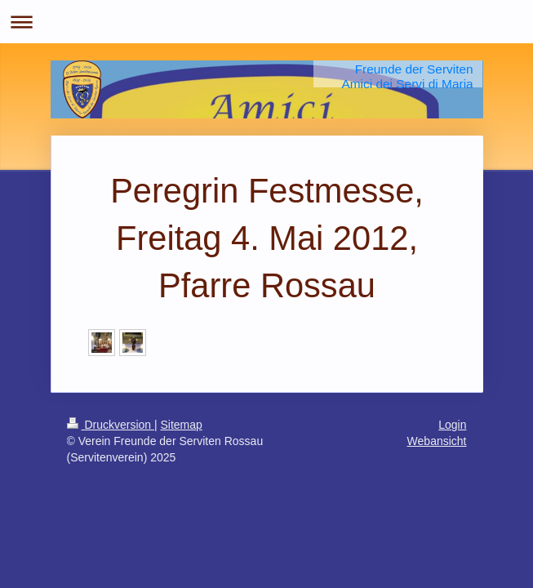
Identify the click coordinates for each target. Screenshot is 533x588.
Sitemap (181, 424)
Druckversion (110, 424)
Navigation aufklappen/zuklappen (266, 21)
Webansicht (437, 441)
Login (452, 424)
